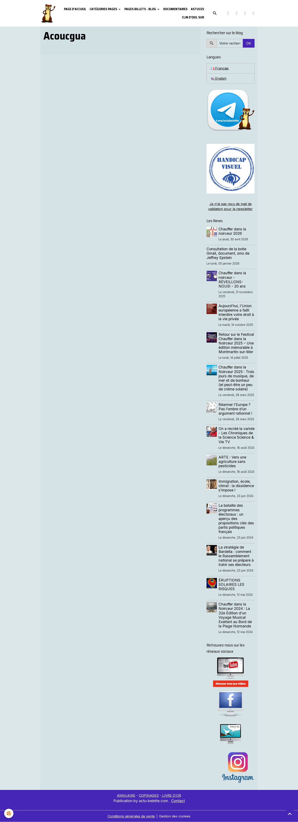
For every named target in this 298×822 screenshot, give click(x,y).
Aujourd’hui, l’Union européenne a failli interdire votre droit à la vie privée (236, 312)
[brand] (48, 13)
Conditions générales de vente (131, 816)
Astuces (197, 9)
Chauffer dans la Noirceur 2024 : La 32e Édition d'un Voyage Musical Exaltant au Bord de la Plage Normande (235, 615)
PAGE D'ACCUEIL (75, 9)
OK (248, 43)
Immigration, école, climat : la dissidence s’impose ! (236, 485)
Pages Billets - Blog (140, 9)
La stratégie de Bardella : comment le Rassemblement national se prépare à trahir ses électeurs (236, 556)
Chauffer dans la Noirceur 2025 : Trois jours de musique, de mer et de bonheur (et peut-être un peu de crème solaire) (236, 378)
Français (220, 68)
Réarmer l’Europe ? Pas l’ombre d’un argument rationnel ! (235, 408)
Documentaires (175, 9)
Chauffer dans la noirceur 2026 (232, 231)
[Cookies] (8, 813)
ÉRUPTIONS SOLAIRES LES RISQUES (231, 584)
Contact (178, 801)
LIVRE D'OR (171, 795)
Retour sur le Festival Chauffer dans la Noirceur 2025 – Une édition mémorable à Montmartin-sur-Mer (236, 343)
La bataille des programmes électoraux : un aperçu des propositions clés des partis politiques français (236, 518)
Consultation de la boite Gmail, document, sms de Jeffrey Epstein (228, 253)
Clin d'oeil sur (193, 17)
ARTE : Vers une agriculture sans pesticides (232, 461)
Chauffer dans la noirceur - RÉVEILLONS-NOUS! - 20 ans (232, 279)
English (218, 78)
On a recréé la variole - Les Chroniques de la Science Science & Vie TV (237, 435)
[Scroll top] (290, 814)
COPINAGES (149, 795)
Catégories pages (104, 9)
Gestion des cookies (174, 816)
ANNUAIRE (126, 795)
